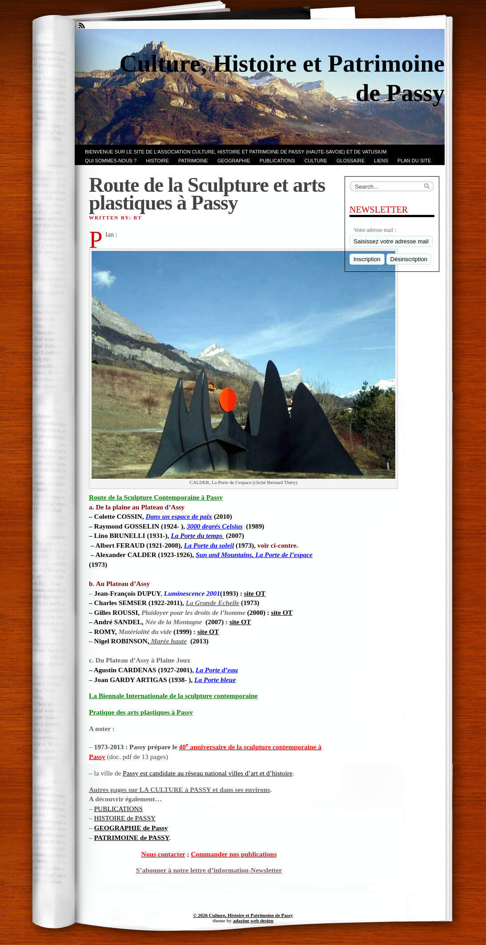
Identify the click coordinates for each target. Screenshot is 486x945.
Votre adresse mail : (375, 230)
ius (215, 526)
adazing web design (253, 920)
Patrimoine (193, 160)
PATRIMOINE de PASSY (131, 837)
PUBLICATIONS (277, 160)
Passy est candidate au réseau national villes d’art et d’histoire (208, 773)
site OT (254, 593)
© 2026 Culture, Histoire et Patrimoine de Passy (243, 915)
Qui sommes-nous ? (111, 160)
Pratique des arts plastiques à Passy (141, 712)
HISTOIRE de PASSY (125, 818)
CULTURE (316, 160)
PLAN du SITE (414, 160)
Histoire (157, 160)
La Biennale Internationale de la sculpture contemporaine (173, 695)
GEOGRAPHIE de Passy (131, 828)
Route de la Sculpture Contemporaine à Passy (156, 497)
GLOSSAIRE (351, 160)
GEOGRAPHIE (233, 160)
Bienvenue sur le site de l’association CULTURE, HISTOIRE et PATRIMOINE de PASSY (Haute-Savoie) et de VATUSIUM (235, 151)
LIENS (381, 160)
